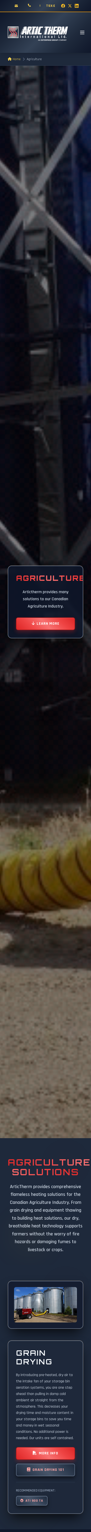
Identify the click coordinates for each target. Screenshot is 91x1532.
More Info (45, 1453)
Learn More (45, 623)
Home (14, 59)
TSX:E (50, 6)
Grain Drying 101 (45, 1469)
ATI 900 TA (31, 1501)
